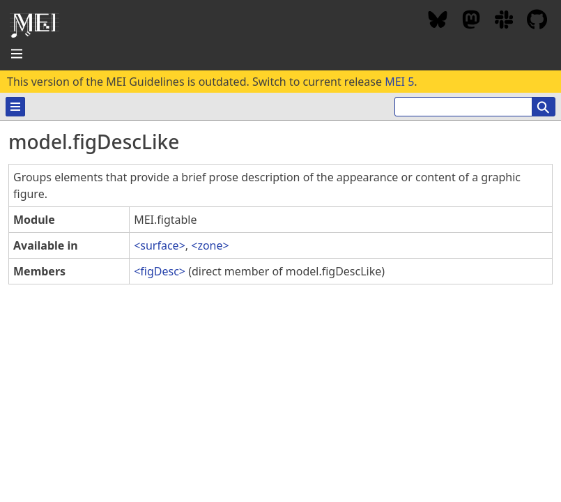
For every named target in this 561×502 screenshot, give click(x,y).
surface (159, 245)
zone (209, 245)
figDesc (159, 271)
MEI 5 (399, 81)
